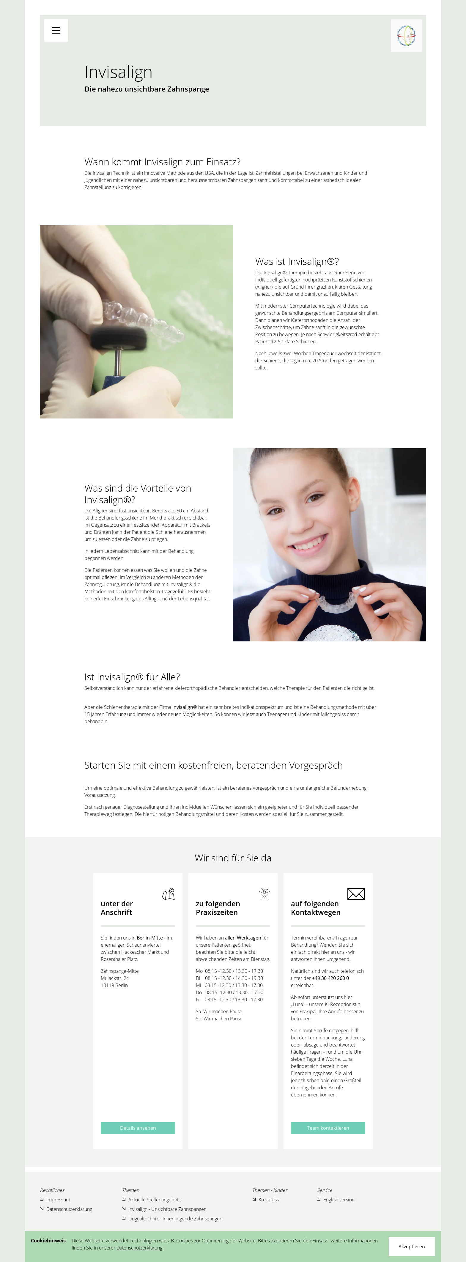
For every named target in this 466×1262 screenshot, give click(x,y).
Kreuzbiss (265, 1199)
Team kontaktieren (328, 1128)
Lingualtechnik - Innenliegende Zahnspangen (172, 1218)
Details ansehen (138, 1128)
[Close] (412, 1246)
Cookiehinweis (48, 1240)
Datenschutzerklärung (66, 1209)
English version (336, 1199)
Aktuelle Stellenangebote (151, 1199)
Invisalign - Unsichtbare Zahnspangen (164, 1209)
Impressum (55, 1199)
